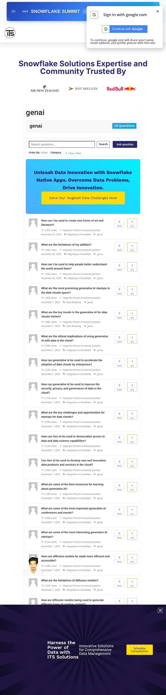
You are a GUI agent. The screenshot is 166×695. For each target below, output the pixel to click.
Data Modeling (73, 302)
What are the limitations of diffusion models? (69, 580)
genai (99, 234)
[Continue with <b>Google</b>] (94, 15)
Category (56, 152)
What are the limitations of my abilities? (66, 244)
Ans (132, 223)
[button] (157, 11)
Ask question (125, 144)
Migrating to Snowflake (79, 234)
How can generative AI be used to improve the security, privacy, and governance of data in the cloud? (71, 388)
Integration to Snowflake (78, 350)
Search (103, 144)
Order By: (38, 152)
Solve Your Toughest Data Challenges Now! (83, 198)
